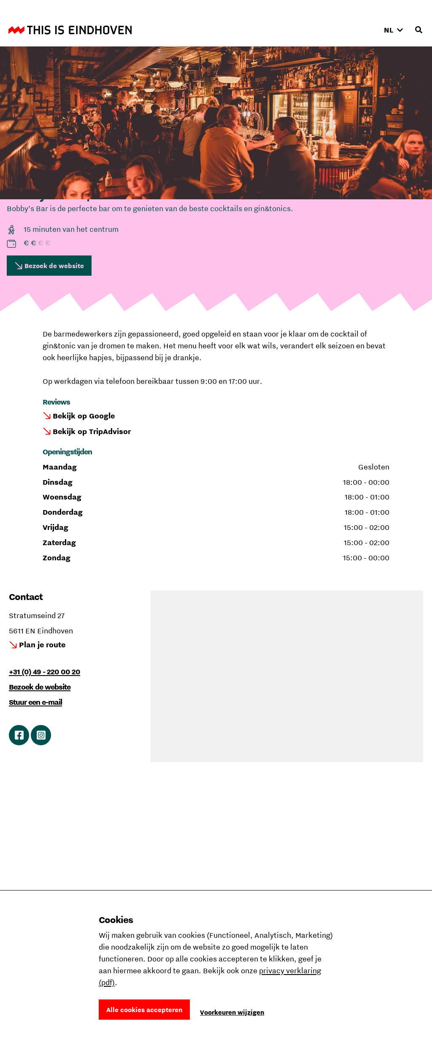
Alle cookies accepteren (144, 1009)
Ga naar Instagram (41, 735)
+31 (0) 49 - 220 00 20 (44, 671)
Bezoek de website (54, 265)
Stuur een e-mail (35, 702)
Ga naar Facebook (19, 735)
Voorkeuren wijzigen (232, 1012)
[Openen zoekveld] (418, 30)
